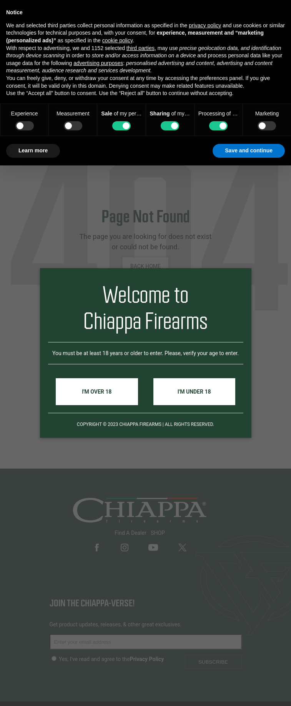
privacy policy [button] (205, 25)
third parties (140, 48)
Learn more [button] (33, 150)
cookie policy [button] (117, 40)
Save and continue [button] (249, 150)
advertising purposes (98, 63)
